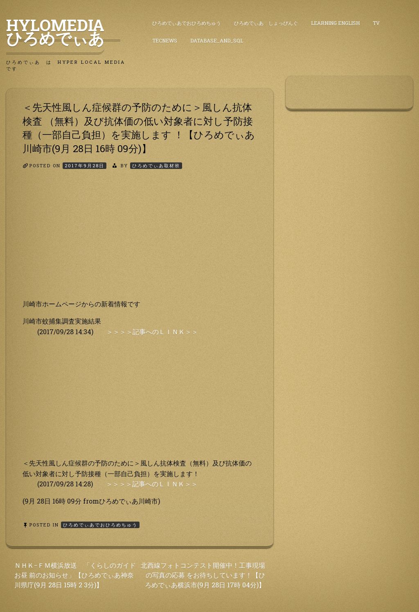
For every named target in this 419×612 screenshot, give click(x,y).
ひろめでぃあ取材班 (156, 165)
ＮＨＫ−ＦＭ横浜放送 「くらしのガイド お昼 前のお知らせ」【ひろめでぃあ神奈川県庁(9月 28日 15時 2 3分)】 (75, 575)
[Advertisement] (140, 241)
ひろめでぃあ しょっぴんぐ (266, 23)
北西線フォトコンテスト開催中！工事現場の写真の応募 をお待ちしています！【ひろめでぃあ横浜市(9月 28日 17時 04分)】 (203, 575)
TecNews (164, 40)
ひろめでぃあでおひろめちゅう (186, 23)
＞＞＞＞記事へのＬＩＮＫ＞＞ (152, 331)
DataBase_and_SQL (216, 40)
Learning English (335, 23)
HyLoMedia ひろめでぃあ (63, 31)
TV (376, 23)
